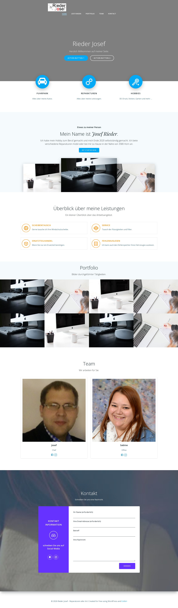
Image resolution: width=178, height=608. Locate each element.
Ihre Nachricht (104, 552)
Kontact (112, 14)
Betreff (104, 533)
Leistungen (76, 14)
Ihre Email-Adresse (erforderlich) (104, 523)
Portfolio (90, 14)
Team (101, 14)
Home (64, 14)
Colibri (124, 601)
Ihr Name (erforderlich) (104, 514)
